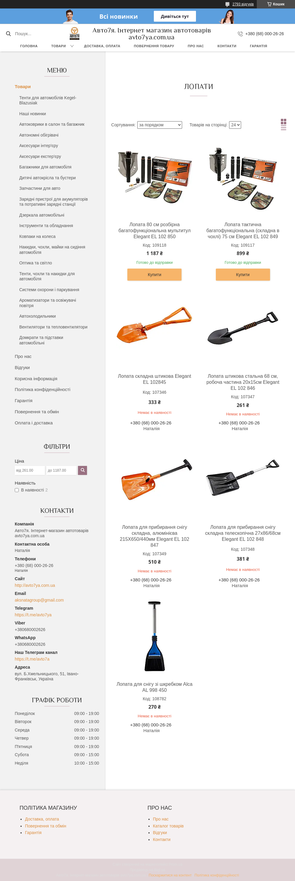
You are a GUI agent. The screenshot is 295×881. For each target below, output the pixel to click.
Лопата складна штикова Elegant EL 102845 (154, 379)
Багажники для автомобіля (45, 167)
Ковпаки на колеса (37, 236)
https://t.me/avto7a (32, 659)
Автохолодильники (37, 316)
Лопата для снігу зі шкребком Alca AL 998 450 (154, 687)
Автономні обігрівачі (38, 135)
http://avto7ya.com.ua (35, 585)
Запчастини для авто (39, 188)
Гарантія (258, 46)
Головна (29, 46)
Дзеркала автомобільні (41, 215)
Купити (154, 274)
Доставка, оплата (102, 46)
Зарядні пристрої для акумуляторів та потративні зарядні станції (53, 202)
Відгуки (22, 367)
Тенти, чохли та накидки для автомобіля (47, 276)
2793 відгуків (243, 4)
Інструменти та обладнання (46, 225)
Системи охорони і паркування (49, 289)
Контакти (227, 46)
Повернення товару (154, 46)
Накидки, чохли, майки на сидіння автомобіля (52, 250)
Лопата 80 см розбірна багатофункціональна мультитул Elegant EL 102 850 (154, 230)
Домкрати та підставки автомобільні (41, 340)
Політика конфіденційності (42, 389)
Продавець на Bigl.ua (147, 870)
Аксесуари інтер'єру (38, 145)
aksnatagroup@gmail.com (39, 600)
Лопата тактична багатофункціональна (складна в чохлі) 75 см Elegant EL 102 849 (242, 230)
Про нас (196, 46)
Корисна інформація (36, 378)
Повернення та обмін (37, 411)
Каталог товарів (168, 826)
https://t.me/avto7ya (33, 614)
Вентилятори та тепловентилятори (53, 327)
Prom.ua (175, 864)
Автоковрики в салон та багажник (51, 124)
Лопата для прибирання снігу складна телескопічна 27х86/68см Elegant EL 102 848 (243, 533)
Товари (58, 46)
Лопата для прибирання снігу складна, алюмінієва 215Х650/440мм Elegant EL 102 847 (154, 536)
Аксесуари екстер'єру (40, 156)
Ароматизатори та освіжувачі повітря (47, 303)
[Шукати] (8, 33)
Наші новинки (32, 113)
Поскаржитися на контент (170, 875)
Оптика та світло (35, 262)
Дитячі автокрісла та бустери (47, 177)
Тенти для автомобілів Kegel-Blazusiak (47, 100)
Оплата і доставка (34, 422)
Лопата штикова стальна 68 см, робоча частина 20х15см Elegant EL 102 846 (242, 382)
